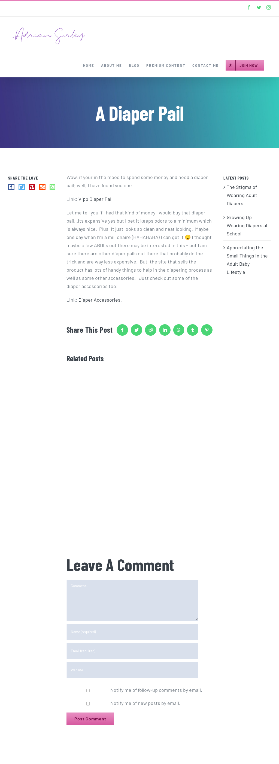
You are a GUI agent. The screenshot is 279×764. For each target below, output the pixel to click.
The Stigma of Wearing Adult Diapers (242, 195)
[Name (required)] (132, 632)
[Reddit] (42, 187)
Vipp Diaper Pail (95, 199)
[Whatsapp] (52, 187)
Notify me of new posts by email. (145, 703)
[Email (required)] (132, 651)
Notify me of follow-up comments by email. (156, 690)
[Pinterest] (32, 187)
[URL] (132, 670)
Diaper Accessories (99, 300)
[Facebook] (11, 187)
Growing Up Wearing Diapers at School (247, 225)
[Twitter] (22, 187)
